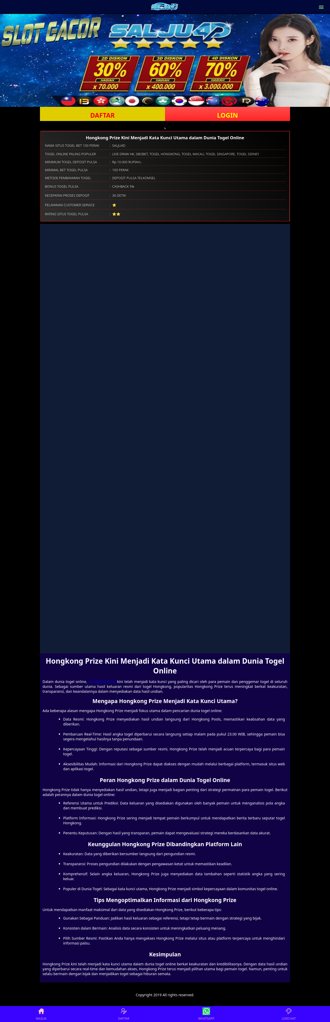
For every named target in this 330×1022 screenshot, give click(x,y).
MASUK (41, 1014)
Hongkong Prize (102, 681)
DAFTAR (102, 115)
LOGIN (227, 115)
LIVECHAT (289, 1014)
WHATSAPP (206, 1014)
